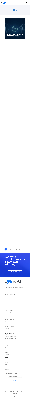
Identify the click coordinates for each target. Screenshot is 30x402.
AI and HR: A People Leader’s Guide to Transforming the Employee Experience (15, 36)
